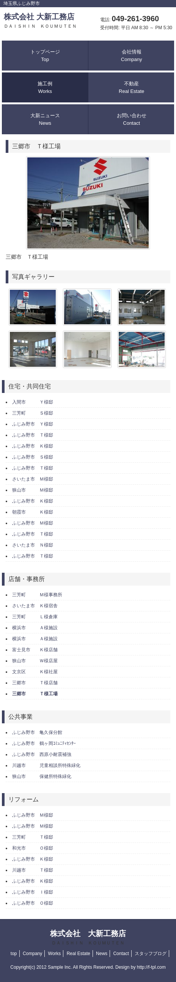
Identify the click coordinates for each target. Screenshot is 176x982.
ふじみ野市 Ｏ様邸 (32, 903)
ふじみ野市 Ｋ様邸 (32, 446)
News (101, 953)
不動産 (131, 87)
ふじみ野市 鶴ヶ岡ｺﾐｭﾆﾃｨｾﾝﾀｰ (44, 743)
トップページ (45, 55)
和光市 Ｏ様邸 (32, 848)
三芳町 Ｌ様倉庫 (35, 616)
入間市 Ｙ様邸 (32, 402)
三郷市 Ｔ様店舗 (35, 682)
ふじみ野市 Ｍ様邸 (32, 523)
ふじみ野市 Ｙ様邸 (32, 424)
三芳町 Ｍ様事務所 (37, 594)
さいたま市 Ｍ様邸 (32, 479)
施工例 (45, 87)
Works (54, 953)
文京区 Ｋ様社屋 (35, 671)
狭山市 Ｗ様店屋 (35, 660)
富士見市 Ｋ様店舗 (35, 649)
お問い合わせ (131, 119)
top (14, 953)
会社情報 (131, 55)
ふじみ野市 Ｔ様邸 (32, 435)
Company (32, 953)
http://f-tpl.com (151, 967)
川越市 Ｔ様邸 (32, 870)
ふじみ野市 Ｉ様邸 (32, 892)
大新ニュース (45, 119)
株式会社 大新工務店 (40, 21)
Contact (121, 953)
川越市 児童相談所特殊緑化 (46, 765)
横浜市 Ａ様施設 (35, 627)
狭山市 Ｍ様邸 (32, 490)
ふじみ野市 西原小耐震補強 (41, 754)
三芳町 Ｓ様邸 (32, 413)
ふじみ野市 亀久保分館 (37, 732)
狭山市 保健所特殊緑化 (41, 776)
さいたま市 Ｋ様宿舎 (35, 605)
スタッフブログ (151, 953)
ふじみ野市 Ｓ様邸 (32, 457)
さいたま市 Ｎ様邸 (32, 545)
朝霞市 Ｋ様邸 (32, 512)
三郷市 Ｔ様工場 (35, 693)
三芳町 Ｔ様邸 (32, 837)
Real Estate (78, 953)
